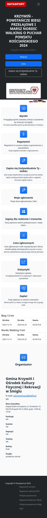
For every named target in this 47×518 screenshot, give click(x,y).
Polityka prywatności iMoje (30, 504)
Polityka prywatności (28, 495)
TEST (21, 509)
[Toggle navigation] (38, 4)
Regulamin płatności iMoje (30, 500)
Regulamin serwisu (27, 487)
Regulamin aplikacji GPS (29, 491)
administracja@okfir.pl (24, 395)
